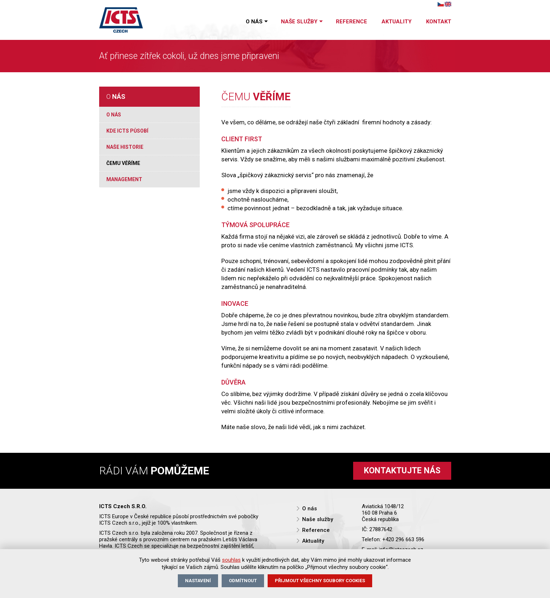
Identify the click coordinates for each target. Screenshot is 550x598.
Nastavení (198, 580)
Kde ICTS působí (127, 131)
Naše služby (301, 21)
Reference (351, 21)
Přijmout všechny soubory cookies (320, 580)
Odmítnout (243, 580)
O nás (256, 21)
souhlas (231, 560)
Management (124, 179)
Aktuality (397, 21)
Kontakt (438, 21)
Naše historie (124, 147)
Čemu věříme (123, 163)
